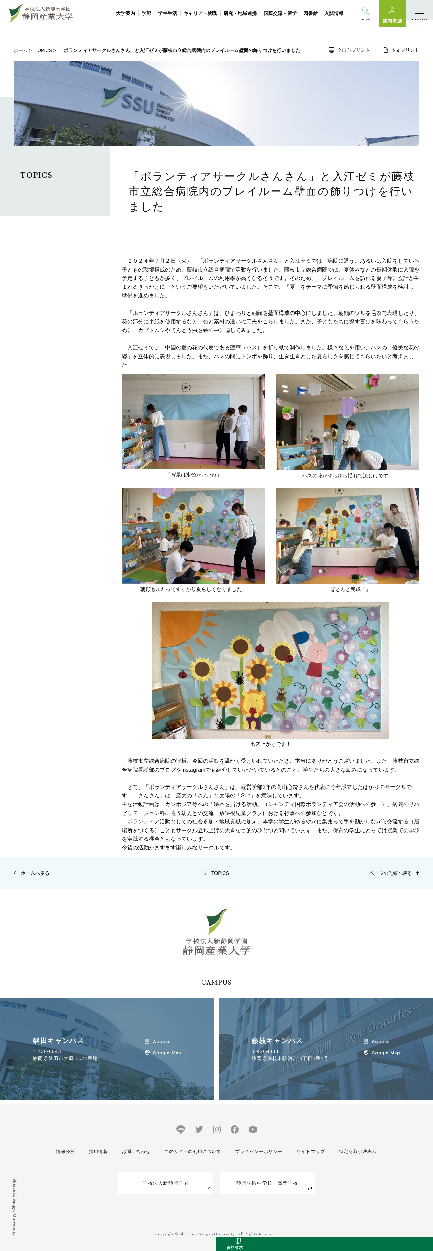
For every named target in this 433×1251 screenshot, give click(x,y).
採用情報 (97, 1151)
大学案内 (125, 13)
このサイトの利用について (191, 1151)
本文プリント (405, 50)
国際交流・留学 (280, 13)
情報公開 (66, 1151)
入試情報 (333, 13)
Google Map (167, 1052)
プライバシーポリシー (257, 1151)
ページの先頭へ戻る (390, 873)
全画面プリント (353, 50)
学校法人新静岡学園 (166, 1183)
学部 (146, 13)
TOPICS (43, 50)
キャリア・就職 (200, 13)
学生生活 (167, 13)
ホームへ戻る (35, 873)
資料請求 (424, 1218)
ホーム (21, 50)
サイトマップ (309, 1151)
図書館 (310, 13)
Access (162, 1041)
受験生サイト (424, 1148)
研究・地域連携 (240, 13)
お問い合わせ (134, 1151)
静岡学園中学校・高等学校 (267, 1183)
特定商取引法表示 (356, 1151)
